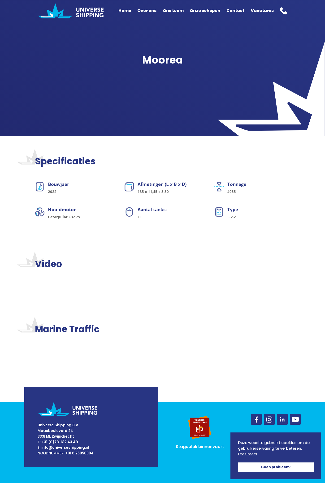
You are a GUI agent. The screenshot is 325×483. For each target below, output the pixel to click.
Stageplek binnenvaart (200, 446)
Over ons (146, 10)
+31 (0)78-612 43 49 (60, 442)
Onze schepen (205, 10)
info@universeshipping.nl (65, 447)
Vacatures (262, 10)
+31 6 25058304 (79, 453)
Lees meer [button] (247, 454)
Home (124, 10)
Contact (235, 10)
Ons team (173, 10)
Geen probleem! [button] (276, 467)
